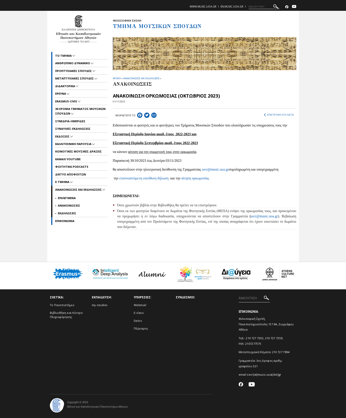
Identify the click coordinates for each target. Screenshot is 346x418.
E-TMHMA (62, 182)
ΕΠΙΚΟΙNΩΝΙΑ (64, 221)
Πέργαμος (141, 328)
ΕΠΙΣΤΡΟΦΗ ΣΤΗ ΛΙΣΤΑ (279, 115)
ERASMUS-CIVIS (66, 101)
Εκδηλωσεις (67, 213)
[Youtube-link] (294, 7)
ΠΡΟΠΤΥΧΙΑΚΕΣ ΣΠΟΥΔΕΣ (74, 71)
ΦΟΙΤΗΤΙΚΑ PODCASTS (71, 167)
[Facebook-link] (286, 7)
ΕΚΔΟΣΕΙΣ (62, 136)
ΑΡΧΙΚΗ (117, 78)
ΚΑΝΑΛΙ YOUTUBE (68, 159)
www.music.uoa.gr (203, 6)
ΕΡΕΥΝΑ (61, 94)
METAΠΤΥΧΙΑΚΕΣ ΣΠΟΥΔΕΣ (75, 78)
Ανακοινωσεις (69, 205)
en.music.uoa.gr (232, 6)
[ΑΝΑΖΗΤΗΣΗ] (264, 6)
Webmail (140, 305)
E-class (139, 313)
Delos (138, 321)
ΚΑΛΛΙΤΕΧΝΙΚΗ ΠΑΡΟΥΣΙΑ (73, 144)
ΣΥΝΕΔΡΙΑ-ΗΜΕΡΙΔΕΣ (70, 121)
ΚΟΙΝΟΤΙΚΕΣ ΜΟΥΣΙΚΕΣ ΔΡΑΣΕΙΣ (78, 151)
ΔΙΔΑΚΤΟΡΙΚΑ (65, 86)
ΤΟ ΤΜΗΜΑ (63, 56)
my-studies (100, 305)
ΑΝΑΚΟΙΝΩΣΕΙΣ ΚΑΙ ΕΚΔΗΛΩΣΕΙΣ (141, 78)
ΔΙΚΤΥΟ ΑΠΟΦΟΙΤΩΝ (70, 174)
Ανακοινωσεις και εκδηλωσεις (78, 190)
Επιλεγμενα (67, 198)
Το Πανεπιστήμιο (62, 305)
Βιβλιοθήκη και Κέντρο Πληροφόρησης (66, 315)
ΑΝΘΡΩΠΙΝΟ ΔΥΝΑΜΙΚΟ (73, 63)
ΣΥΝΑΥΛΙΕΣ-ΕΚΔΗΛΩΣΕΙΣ (73, 129)
